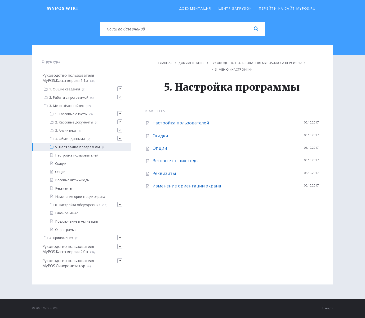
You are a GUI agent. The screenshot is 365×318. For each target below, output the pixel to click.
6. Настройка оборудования (77, 205)
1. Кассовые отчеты (71, 114)
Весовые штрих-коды (175, 160)
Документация (195, 8)
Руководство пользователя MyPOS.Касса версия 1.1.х (258, 63)
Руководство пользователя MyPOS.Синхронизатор (68, 263)
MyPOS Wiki (62, 8)
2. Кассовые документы (74, 122)
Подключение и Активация (76, 221)
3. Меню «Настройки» (233, 69)
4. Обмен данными (70, 138)
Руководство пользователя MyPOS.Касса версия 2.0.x (68, 249)
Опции (159, 148)
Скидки (160, 135)
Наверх (327, 308)
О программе (65, 229)
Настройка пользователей (180, 123)
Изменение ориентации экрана (186, 186)
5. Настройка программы (77, 147)
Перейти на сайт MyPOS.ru (287, 8)
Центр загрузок (235, 8)
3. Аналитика (65, 130)
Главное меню (66, 213)
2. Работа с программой (68, 97)
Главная (165, 63)
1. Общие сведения (64, 89)
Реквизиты (164, 173)
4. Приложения (61, 238)
